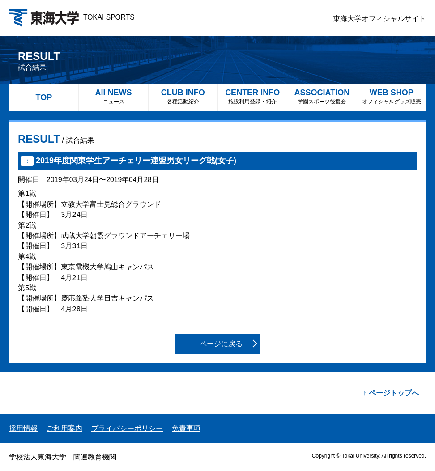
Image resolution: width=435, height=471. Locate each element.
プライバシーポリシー (127, 428)
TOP (43, 97)
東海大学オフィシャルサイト (379, 18)
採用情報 (23, 428)
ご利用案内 (64, 428)
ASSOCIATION (321, 96)
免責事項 (186, 428)
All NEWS (113, 96)
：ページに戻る (217, 344)
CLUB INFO (183, 96)
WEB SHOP (391, 96)
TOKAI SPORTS (72, 17)
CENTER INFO (252, 96)
